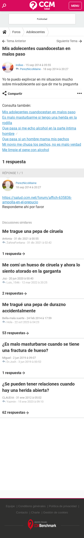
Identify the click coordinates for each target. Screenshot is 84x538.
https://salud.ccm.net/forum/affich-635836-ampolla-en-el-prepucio (37, 199)
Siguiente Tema (67, 41)
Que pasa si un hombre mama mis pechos (35, 139)
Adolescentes (35, 32)
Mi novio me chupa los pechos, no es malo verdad (41, 144)
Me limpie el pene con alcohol (25, 150)
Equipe (10, 506)
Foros (16, 32)
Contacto (22, 512)
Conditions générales (31, 506)
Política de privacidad (63, 506)
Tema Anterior (16, 41)
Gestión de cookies (55, 512)
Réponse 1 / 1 (12, 173)
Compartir (15, 93)
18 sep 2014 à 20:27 (55, 69)
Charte (35, 512)
